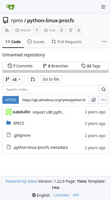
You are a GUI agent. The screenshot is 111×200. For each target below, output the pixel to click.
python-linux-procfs (50, 20)
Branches (55, 66)
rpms (17, 20)
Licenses (61, 195)
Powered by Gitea (21, 181)
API (76, 195)
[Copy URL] (94, 100)
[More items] (104, 42)
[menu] (103, 100)
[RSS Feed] (7, 30)
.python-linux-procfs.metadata (40, 147)
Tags (90, 66)
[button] (33, 79)
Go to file (51, 79)
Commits (20, 66)
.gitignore (22, 135)
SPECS (18, 123)
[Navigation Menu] (103, 7)
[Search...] (103, 89)
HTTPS (10, 99)
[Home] (10, 7)
